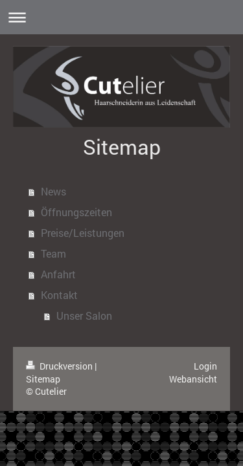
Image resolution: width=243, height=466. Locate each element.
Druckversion (60, 366)
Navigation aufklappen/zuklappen (121, 17)
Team (53, 253)
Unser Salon (84, 315)
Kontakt (59, 295)
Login (205, 366)
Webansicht (193, 379)
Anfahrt (58, 274)
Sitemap (43, 379)
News (53, 191)
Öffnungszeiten (76, 212)
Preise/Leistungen (82, 232)
